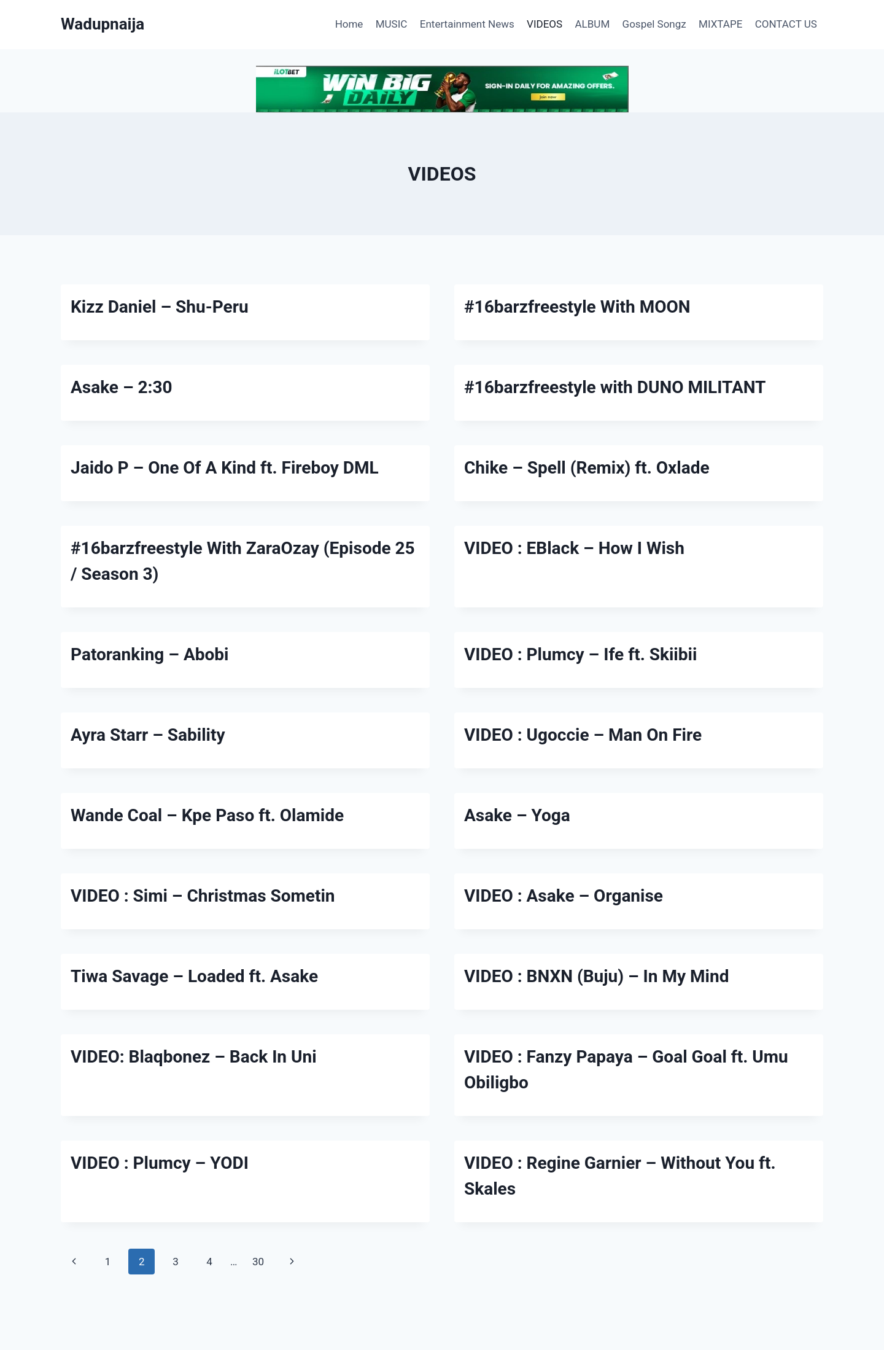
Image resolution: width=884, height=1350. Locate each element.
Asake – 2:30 (122, 387)
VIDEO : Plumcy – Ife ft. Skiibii (580, 654)
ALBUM (592, 24)
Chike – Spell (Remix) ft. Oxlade (587, 468)
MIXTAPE (720, 24)
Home (349, 24)
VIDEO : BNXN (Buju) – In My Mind (596, 976)
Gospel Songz (654, 24)
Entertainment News (467, 24)
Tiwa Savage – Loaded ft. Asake (194, 976)
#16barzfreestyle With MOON (577, 307)
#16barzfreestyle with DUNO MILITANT (615, 387)
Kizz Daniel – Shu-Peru (160, 307)
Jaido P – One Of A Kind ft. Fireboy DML (225, 468)
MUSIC (392, 24)
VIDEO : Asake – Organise (563, 896)
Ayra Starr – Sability (148, 735)
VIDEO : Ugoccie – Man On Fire (583, 735)
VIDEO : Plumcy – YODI (160, 1163)
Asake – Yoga (517, 815)
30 (258, 1261)
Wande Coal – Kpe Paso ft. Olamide (207, 815)
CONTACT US (786, 24)
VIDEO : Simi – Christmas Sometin (203, 896)
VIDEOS (544, 24)
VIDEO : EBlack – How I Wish (574, 548)
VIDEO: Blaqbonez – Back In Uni (194, 1057)
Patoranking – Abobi (149, 654)
